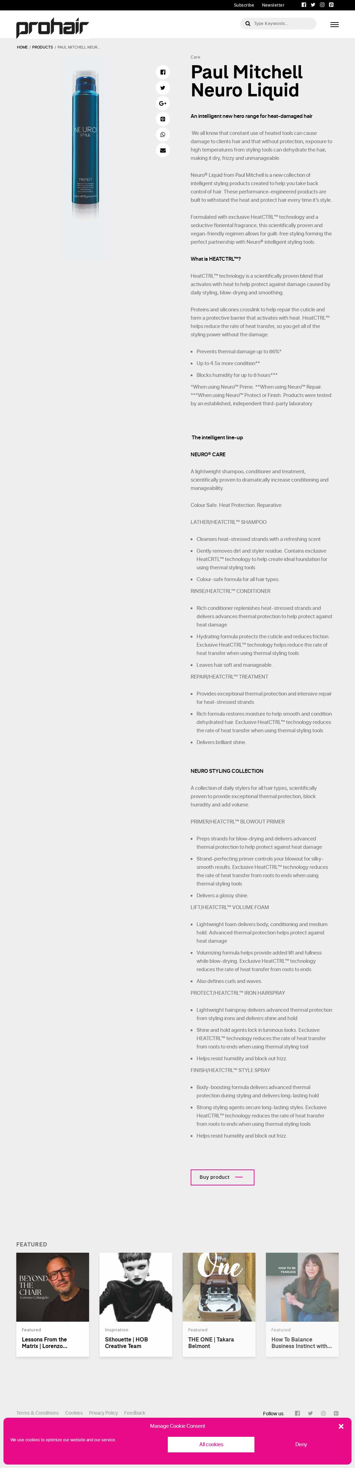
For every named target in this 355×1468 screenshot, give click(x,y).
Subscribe (244, 5)
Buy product (215, 1177)
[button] (341, 1426)
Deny (301, 1445)
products (42, 47)
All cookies (211, 1445)
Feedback (134, 1413)
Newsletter (273, 5)
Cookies (74, 1413)
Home (22, 47)
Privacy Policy (103, 1413)
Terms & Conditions (37, 1413)
